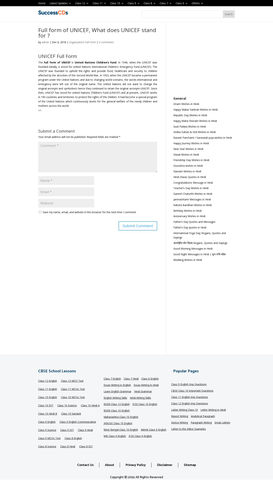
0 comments (106, 42)
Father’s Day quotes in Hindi (189, 227)
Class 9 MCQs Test (49, 438)
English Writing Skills (115, 398)
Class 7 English (112, 378)
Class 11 (98, 3)
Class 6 (180, 3)
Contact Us (85, 465)
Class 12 (80, 3)
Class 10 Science (67, 405)
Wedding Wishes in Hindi (187, 260)
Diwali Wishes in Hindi (186, 154)
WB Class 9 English (115, 436)
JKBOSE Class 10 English (118, 423)
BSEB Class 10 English (117, 410)
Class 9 (132, 3)
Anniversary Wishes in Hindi (189, 216)
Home (42, 3)
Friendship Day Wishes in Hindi (191, 160)
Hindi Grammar (143, 391)
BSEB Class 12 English (117, 404)
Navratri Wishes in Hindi (187, 171)
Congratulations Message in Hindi (193, 182)
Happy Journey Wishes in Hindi (191, 143)
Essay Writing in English (117, 385)
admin (45, 42)
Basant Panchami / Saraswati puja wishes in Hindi (202, 137)
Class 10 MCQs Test (73, 397)
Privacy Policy (135, 465)
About (109, 465)
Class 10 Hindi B (47, 413)
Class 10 (115, 3)
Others (196, 3)
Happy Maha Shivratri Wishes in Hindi (195, 121)
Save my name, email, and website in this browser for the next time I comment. (89, 212)
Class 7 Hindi (131, 378)
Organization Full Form (82, 42)
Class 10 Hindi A (90, 405)
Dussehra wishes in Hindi (188, 165)
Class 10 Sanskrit (71, 413)
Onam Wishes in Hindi (186, 104)
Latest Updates (59, 3)
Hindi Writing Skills (140, 398)
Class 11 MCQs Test (73, 389)
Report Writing (179, 416)
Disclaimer (164, 465)
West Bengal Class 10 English (121, 429)
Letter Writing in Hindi (213, 410)
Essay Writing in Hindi (146, 385)
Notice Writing (179, 422)
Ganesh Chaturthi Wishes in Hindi (192, 193)
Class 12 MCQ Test (72, 381)
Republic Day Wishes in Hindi (190, 115)
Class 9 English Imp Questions (189, 384)
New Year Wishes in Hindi (188, 149)
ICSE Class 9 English (140, 436)
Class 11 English (47, 389)
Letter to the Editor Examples (188, 429)
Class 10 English (47, 397)
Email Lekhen (222, 422)
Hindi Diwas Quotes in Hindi (190, 177)
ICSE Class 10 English (144, 404)
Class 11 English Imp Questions (189, 397)
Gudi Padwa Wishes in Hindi (189, 126)
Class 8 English (73, 438)
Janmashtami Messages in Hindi (192, 199)
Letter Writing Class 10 (184, 410)
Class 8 (148, 3)
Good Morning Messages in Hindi (193, 248)
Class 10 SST (45, 405)
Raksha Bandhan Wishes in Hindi (192, 205)
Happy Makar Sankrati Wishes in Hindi (195, 109)
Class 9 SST (67, 430)
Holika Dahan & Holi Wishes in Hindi (194, 132)
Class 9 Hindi (85, 430)
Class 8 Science (47, 446)
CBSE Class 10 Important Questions (192, 390)
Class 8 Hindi (67, 446)
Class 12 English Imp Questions (189, 403)
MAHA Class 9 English (153, 429)
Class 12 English (47, 381)
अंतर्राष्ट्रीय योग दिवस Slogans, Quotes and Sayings (200, 243)
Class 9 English (47, 422)
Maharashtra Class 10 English (121, 417)
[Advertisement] (204, 61)
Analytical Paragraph (203, 416)
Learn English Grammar (117, 391)
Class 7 (164, 3)
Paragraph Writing (201, 422)
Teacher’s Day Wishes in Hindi (191, 188)
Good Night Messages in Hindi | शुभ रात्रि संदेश (199, 254)
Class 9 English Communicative (78, 422)
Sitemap (190, 465)
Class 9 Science (47, 430)
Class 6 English (150, 378)
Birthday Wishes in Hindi (187, 210)
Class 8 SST (86, 446)
